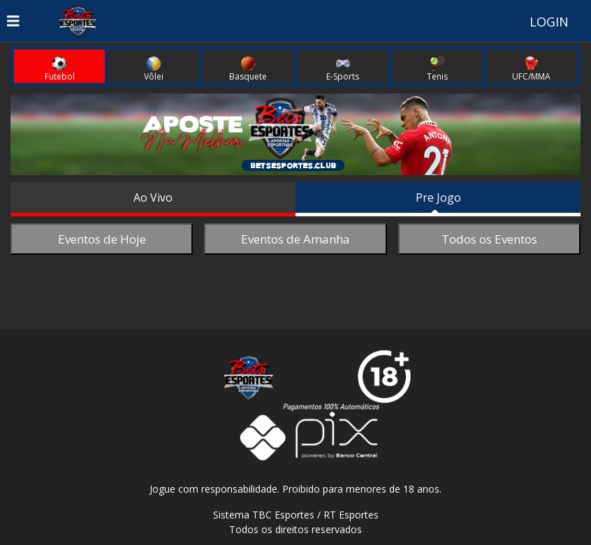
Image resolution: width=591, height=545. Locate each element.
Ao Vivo (153, 197)
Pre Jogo (438, 197)
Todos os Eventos (489, 239)
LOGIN (549, 21)
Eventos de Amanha (295, 239)
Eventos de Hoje (102, 239)
